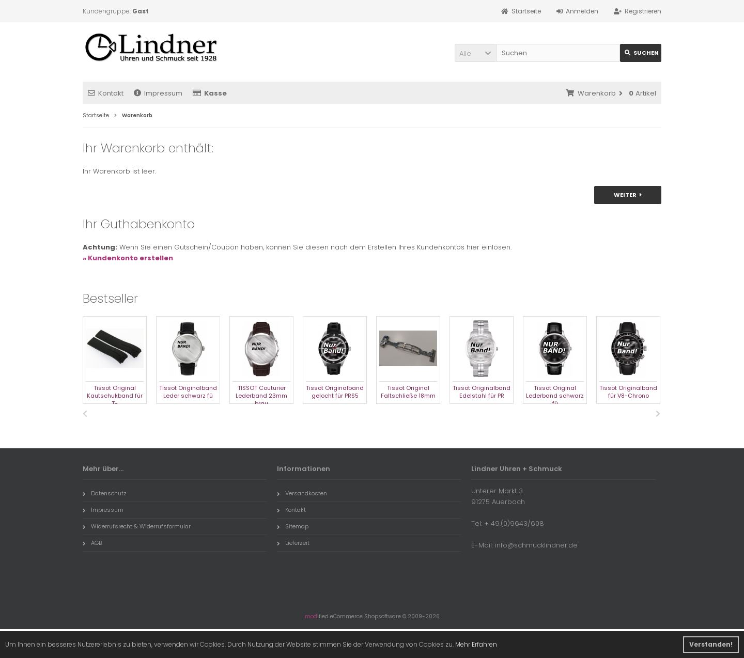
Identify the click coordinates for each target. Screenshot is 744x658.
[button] (475, 53)
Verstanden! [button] (711, 644)
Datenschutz (105, 493)
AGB (92, 543)
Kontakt (105, 93)
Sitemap (292, 526)
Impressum (158, 93)
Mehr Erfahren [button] (476, 644)
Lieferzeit (293, 543)
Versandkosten (302, 493)
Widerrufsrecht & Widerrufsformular (137, 526)
